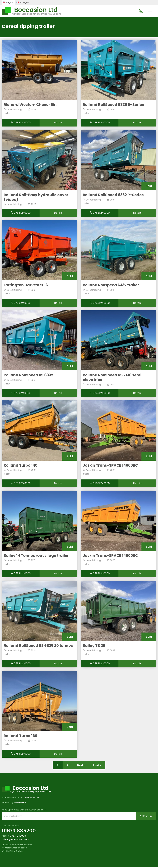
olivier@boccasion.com (15, 839)
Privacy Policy (32, 797)
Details (58, 122)
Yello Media (20, 802)
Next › (80, 765)
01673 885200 (19, 830)
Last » (97, 765)
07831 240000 (21, 122)
